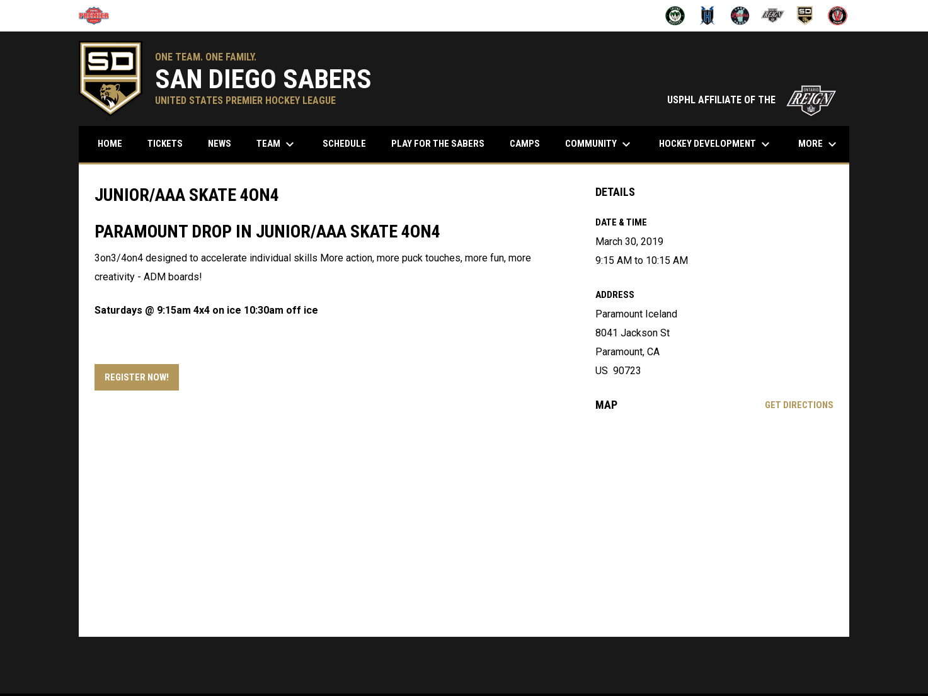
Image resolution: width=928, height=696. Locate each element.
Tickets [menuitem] (165, 143)
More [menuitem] (819, 144)
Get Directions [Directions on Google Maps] (799, 405)
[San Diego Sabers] (805, 15)
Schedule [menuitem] (349, 143)
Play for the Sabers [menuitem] (437, 143)
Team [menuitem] (276, 144)
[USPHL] (98, 15)
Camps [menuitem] (525, 143)
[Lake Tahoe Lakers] (740, 15)
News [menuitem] (219, 143)
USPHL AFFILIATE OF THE (752, 100)
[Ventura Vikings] (837, 15)
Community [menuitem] (599, 144)
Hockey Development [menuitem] (716, 144)
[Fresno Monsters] (675, 15)
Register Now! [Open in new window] (137, 377)
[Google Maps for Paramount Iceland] (714, 524)
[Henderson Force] (707, 15)
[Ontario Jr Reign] (772, 15)
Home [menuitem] (110, 143)
